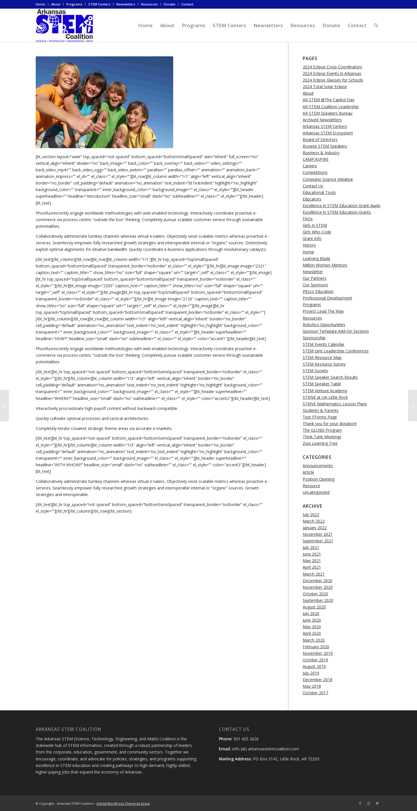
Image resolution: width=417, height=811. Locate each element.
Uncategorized (316, 492)
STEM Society (315, 370)
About (55, 4)
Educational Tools (319, 192)
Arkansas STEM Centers (325, 126)
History (309, 245)
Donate (169, 4)
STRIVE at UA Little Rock (325, 397)
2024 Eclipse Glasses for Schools (333, 80)
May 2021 (312, 560)
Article (308, 472)
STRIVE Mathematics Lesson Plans (335, 404)
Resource (311, 485)
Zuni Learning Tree (320, 443)
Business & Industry (321, 152)
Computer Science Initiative (328, 179)
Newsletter (313, 271)
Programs (74, 4)
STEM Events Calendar (323, 344)
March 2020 (314, 640)
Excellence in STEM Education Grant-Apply (341, 205)
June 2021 (312, 554)
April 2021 (312, 567)
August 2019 (314, 666)
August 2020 (314, 607)
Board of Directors (320, 139)
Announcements (318, 465)
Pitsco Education (318, 291)
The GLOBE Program (322, 430)
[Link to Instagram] (368, 803)
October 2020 (315, 593)
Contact (187, 4)
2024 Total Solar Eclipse (325, 86)
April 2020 (312, 633)
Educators (312, 199)
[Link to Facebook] (360, 803)
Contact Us (313, 186)
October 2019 (315, 660)
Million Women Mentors (325, 265)
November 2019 (318, 653)
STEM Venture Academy (325, 390)
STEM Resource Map (322, 357)
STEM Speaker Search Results (330, 377)
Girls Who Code (317, 232)
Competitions (315, 172)
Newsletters (125, 4)
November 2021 (318, 534)
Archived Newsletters (322, 119)
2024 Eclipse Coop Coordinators (332, 67)
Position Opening (318, 479)
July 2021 (311, 547)
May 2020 (312, 626)
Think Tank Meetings (322, 436)
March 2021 (314, 574)
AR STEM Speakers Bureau (327, 113)
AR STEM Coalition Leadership (331, 106)
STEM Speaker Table (322, 383)
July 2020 (311, 613)
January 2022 (315, 527)
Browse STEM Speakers (325, 146)
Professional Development (327, 298)
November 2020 (318, 587)
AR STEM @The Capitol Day (328, 99)
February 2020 (316, 646)
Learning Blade (316, 258)
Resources (149, 4)
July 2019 (311, 673)
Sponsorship (314, 337)
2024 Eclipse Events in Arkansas (332, 73)
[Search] (376, 25)
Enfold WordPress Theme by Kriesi (123, 803)
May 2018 (312, 686)
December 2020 (317, 580)
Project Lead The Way (323, 311)
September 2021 (318, 541)
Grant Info (312, 238)
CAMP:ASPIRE (315, 159)
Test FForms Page (320, 417)
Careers (310, 165)
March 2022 (314, 521)
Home (40, 4)
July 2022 (311, 514)
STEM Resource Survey (324, 364)
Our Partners (314, 278)
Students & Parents (321, 410)
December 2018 (317, 679)
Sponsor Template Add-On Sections (336, 331)
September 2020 (318, 600)
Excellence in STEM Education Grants (337, 212)
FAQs (308, 218)
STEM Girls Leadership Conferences (336, 351)
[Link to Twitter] (377, 803)
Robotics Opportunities (324, 324)
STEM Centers (99, 4)
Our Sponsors (315, 284)
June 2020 (312, 620)
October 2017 (315, 692)
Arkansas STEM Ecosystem (328, 133)
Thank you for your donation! (330, 423)
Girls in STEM (315, 225)
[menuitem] (42, 4)
